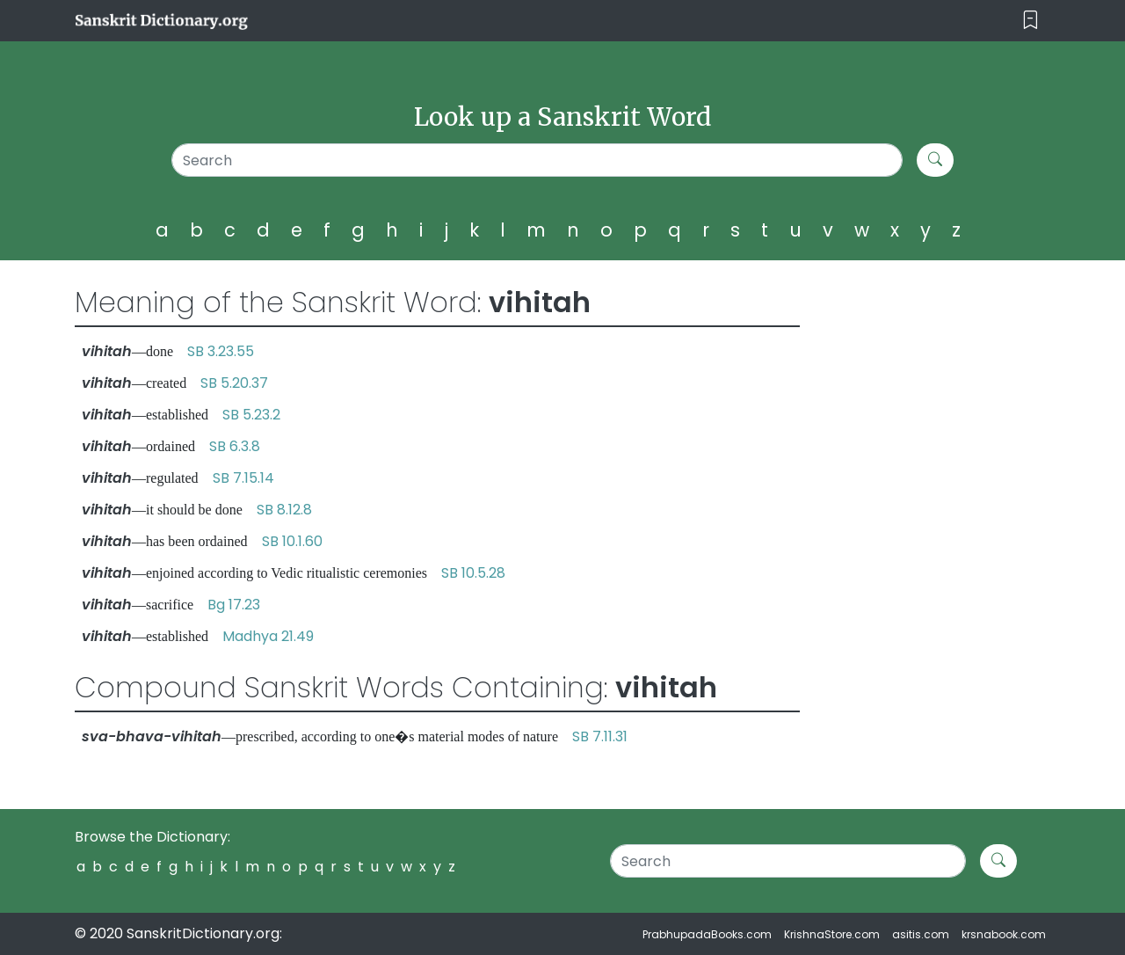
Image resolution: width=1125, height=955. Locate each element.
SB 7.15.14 (243, 478)
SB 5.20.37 (234, 383)
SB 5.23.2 (251, 415)
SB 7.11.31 (600, 736)
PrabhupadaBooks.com (707, 934)
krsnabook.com (1004, 934)
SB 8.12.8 (284, 509)
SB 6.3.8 (234, 446)
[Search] (537, 160)
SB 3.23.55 (220, 351)
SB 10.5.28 (473, 573)
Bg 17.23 (233, 604)
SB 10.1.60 (292, 541)
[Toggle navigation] (1030, 20)
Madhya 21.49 (268, 636)
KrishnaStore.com (832, 934)
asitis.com (920, 934)
